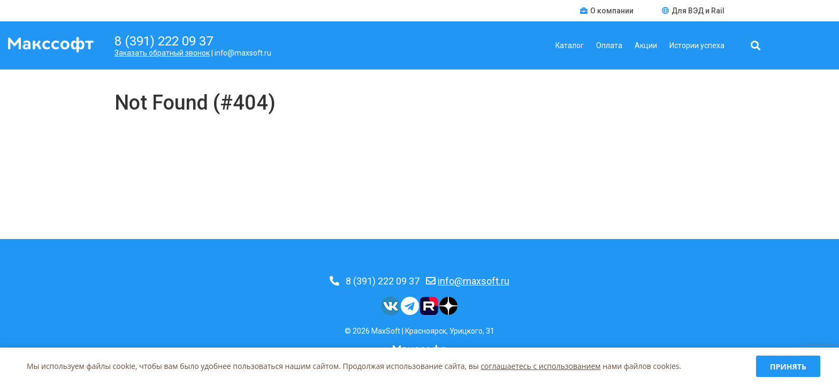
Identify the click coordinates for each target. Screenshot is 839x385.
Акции (646, 45)
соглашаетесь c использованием (540, 366)
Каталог (569, 45)
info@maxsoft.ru (473, 281)
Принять (788, 366)
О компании (607, 10)
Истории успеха (696, 45)
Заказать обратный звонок (162, 53)
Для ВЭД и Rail (693, 10)
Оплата (609, 45)
